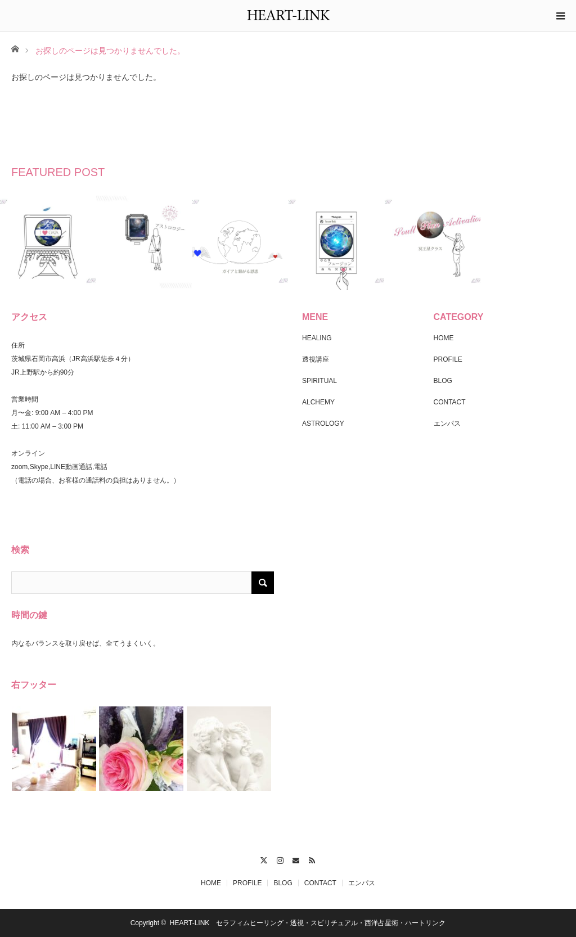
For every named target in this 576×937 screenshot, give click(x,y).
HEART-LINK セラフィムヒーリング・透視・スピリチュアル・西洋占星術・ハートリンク (308, 923)
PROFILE (448, 359)
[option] (48, 242)
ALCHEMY (318, 402)
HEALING (317, 338)
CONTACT (450, 402)
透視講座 (315, 359)
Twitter (263, 858)
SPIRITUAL (319, 381)
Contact (296, 858)
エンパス (447, 423)
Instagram (280, 858)
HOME (444, 338)
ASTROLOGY (323, 423)
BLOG (443, 381)
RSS (312, 858)
